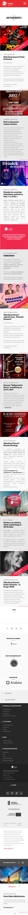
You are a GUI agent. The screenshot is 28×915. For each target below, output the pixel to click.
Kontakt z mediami (7, 740)
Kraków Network (7, 731)
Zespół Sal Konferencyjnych (9, 715)
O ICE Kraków (7, 722)
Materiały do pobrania (8, 742)
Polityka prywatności (8, 848)
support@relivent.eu (17, 472)
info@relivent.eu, (8, 472)
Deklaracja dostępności (8, 760)
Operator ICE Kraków (7, 758)
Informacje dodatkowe (10, 749)
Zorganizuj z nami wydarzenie (12, 706)
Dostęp (14, 785)
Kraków (4, 729)
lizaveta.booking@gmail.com (10, 470)
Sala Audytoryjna (7, 709)
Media (5, 737)
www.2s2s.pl (8, 407)
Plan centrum (6, 727)
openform (19, 825)
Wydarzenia (5, 752)
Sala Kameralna (6, 713)
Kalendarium (14, 887)
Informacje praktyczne (8, 725)
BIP (3, 754)
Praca (4, 756)
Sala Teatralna (6, 711)
